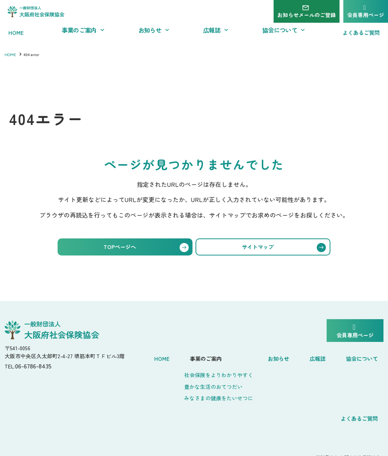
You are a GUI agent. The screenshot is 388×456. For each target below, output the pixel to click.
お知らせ (290, 357)
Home (180, 357)
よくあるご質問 (359, 409)
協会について (363, 357)
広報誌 (323, 357)
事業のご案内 (219, 357)
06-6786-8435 (37, 368)
